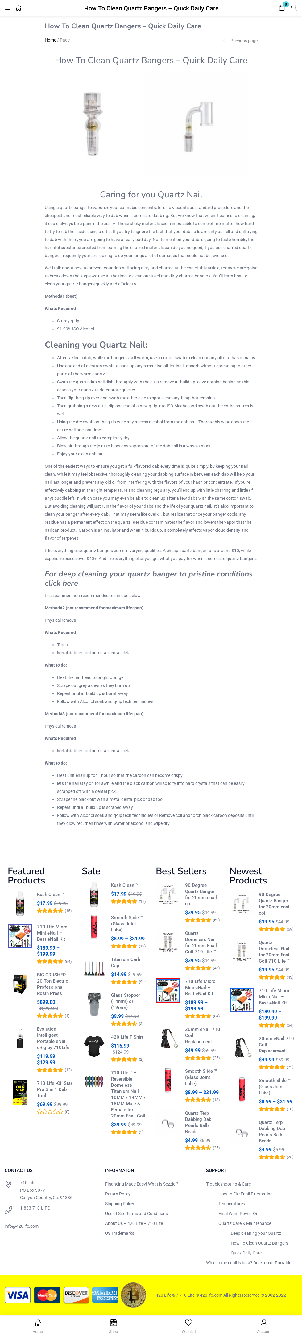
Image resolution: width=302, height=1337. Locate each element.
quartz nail (201, 506)
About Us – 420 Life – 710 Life (134, 1223)
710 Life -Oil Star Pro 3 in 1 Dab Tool (54, 1089)
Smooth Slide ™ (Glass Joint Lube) (127, 924)
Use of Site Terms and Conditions (136, 1213)
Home (50, 40)
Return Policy (117, 1193)
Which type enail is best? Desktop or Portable (248, 1262)
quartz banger (73, 207)
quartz (124, 522)
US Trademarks (119, 1233)
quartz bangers (80, 283)
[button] (282, 8)
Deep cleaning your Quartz (256, 1233)
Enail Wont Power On (238, 1213)
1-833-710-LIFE (35, 1208)
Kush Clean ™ (50, 894)
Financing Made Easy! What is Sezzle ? (141, 1183)
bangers (202, 275)
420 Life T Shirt (127, 1037)
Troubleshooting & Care (228, 1183)
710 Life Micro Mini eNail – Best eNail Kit (52, 933)
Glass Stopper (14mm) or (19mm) (125, 1001)
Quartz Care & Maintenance (244, 1223)
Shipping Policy (119, 1203)
